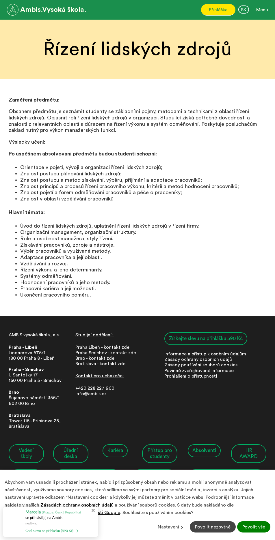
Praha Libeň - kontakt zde (103, 347)
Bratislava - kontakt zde (100, 363)
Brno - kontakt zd (93, 358)
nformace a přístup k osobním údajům (206, 354)
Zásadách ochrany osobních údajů (77, 505)
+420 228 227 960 (94, 388)
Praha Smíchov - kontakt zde (105, 352)
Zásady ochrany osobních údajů (198, 359)
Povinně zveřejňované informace (199, 370)
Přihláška (218, 9)
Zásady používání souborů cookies (200, 365)
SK (243, 9)
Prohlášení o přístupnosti (190, 376)
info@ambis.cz (91, 393)
